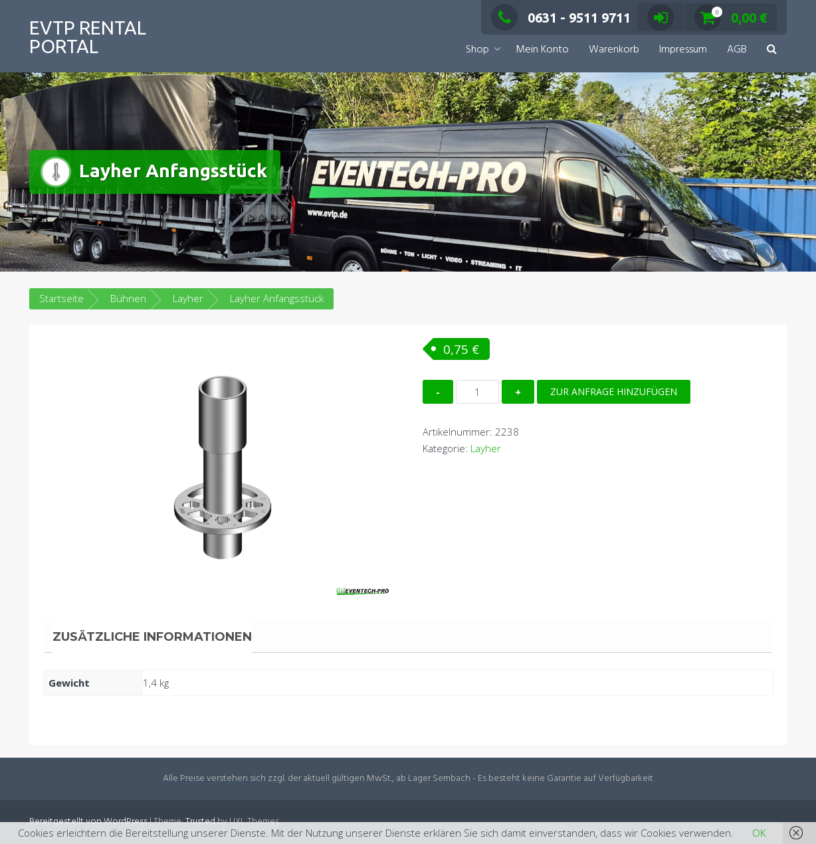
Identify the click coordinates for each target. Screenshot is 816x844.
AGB (737, 49)
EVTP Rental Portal (87, 36)
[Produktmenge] (477, 392)
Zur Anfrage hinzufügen (613, 391)
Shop (477, 49)
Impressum (683, 49)
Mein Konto (542, 49)
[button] (772, 50)
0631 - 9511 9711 (561, 17)
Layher (188, 298)
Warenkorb (614, 49)
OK (758, 832)
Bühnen (128, 298)
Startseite (61, 298)
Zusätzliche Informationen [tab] (152, 637)
